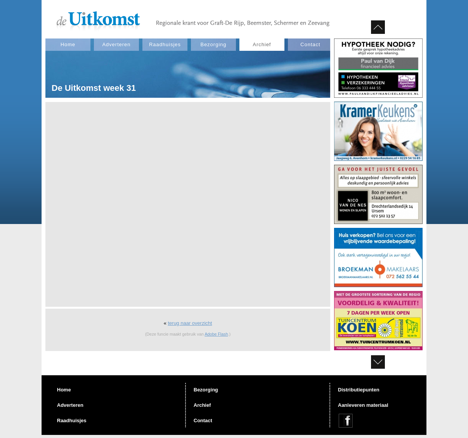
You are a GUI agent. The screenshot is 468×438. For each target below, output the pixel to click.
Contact (311, 44)
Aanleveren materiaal (363, 405)
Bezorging (214, 44)
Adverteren (116, 44)
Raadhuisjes (165, 44)
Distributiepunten (358, 390)
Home (67, 44)
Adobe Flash (216, 334)
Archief (262, 44)
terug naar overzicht (190, 323)
